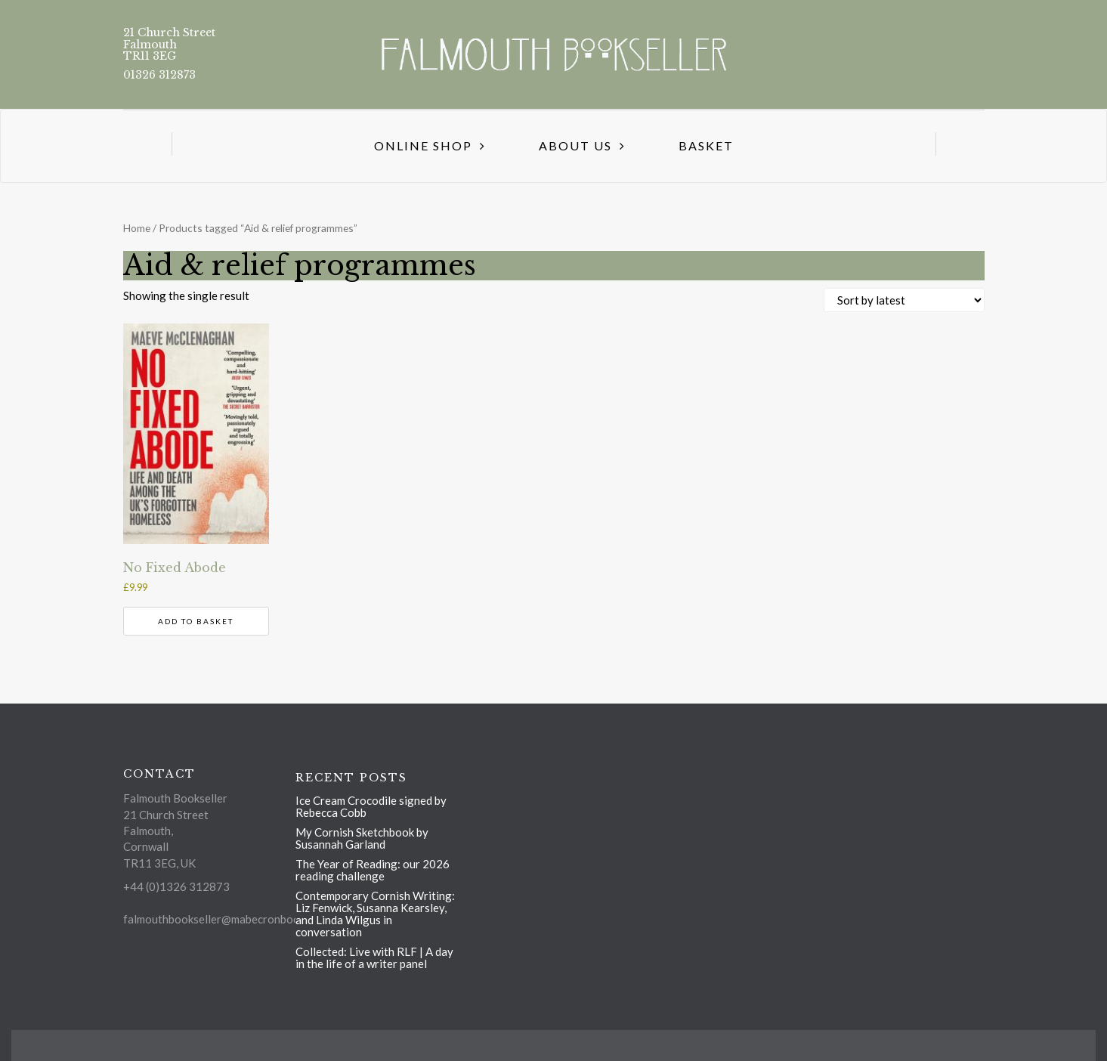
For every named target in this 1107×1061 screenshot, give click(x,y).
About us (575, 145)
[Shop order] (904, 300)
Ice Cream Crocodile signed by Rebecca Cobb (371, 806)
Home (136, 227)
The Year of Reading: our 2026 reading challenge (372, 870)
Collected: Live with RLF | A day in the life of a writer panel (374, 957)
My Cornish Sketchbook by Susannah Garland (361, 838)
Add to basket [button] (195, 621)
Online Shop (423, 145)
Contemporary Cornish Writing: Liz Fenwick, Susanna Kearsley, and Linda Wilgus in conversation (375, 914)
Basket (706, 145)
